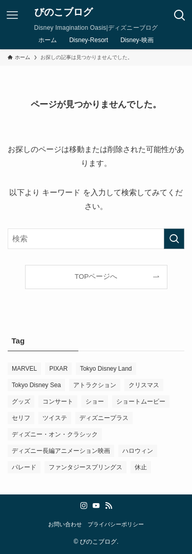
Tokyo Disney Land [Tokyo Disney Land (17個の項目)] (106, 368)
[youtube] (96, 505)
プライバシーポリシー (116, 524)
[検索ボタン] (179, 15)
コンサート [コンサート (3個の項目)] (57, 401)
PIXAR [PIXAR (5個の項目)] (58, 368)
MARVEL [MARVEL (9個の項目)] (24, 368)
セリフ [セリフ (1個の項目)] (21, 418)
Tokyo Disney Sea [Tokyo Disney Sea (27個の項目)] (36, 385)
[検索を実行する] (174, 238)
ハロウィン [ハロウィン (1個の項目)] (137, 450)
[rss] (108, 505)
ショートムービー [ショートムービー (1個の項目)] (140, 401)
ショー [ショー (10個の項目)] (95, 401)
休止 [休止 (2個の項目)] (141, 467)
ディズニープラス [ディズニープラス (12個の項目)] (104, 418)
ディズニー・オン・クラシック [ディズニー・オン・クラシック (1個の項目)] (55, 434)
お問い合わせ (65, 524)
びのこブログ (63, 12)
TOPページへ (96, 276)
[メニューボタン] (12, 15)
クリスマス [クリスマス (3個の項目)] (144, 385)
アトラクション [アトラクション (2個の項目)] (94, 385)
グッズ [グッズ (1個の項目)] (21, 401)
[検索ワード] (96, 238)
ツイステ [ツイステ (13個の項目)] (54, 418)
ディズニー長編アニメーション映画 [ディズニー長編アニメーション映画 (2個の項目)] (61, 450)
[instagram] (84, 505)
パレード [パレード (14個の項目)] (24, 467)
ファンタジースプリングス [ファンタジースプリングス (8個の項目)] (85, 467)
